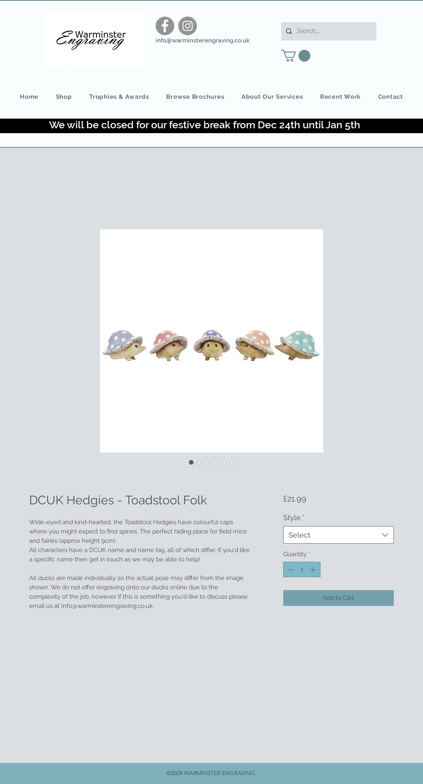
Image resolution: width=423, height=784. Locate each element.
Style (294, 517)
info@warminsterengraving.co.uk (203, 40)
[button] (295, 56)
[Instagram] (187, 26)
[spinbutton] (301, 569)
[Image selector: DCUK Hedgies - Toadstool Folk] (191, 462)
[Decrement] (289, 569)
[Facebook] (165, 26)
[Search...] (328, 31)
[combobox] (338, 535)
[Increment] (313, 569)
